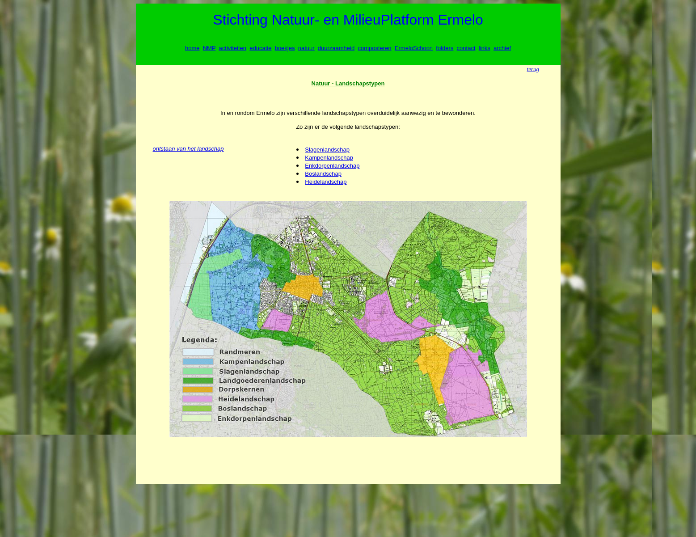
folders (444, 48)
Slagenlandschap (327, 149)
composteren (374, 48)
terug (533, 69)
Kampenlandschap (329, 157)
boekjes (285, 48)
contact (466, 48)
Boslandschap (323, 173)
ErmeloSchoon (414, 48)
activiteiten (232, 48)
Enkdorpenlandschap (332, 165)
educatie (260, 48)
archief (502, 48)
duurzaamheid (336, 48)
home (192, 48)
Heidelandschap (325, 181)
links (484, 48)
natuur (306, 48)
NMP (209, 48)
